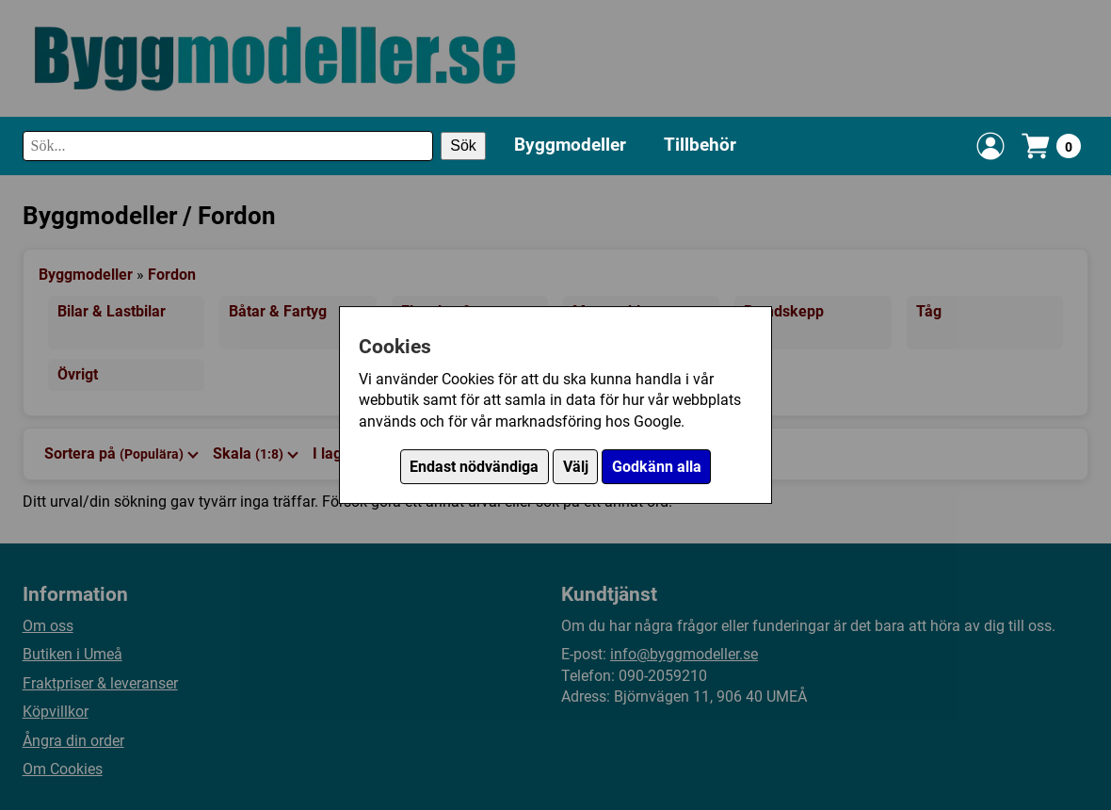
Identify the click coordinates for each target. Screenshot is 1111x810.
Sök (463, 146)
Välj (575, 467)
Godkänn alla (656, 467)
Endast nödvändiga (474, 467)
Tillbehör (700, 144)
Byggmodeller (570, 144)
